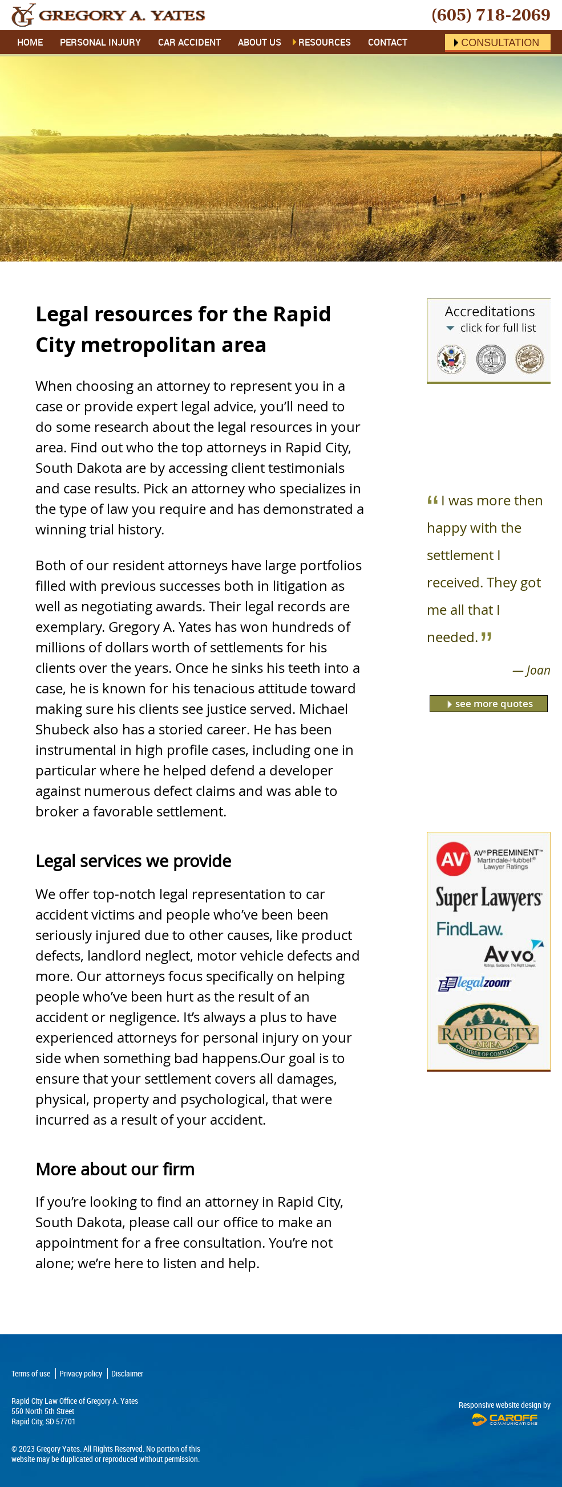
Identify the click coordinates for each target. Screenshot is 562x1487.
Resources (324, 42)
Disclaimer (127, 1373)
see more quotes (494, 703)
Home (30, 42)
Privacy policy (80, 1373)
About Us (259, 42)
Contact (387, 42)
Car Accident (189, 42)
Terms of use (30, 1373)
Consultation (500, 42)
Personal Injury (100, 42)
